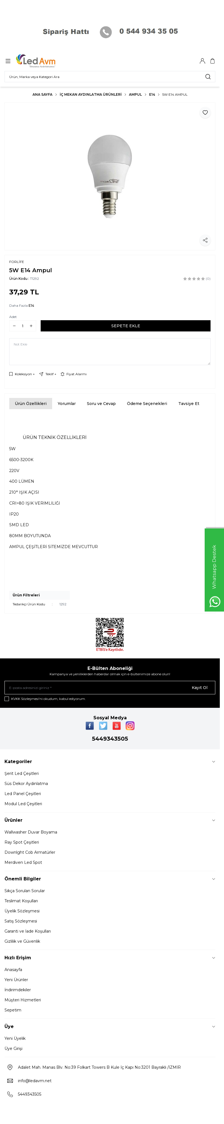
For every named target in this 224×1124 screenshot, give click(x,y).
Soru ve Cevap (101, 403)
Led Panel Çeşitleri (22, 793)
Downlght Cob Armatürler (29, 852)
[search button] (208, 76)
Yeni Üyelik (15, 1038)
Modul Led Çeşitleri (23, 803)
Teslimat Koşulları (21, 900)
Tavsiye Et (188, 403)
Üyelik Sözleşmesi (22, 911)
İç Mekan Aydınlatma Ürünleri (91, 94)
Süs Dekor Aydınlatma (26, 783)
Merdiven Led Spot (23, 862)
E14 (152, 94)
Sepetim (12, 1010)
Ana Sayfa (42, 94)
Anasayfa (13, 969)
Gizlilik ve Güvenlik (22, 941)
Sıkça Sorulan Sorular (24, 890)
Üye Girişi (13, 1048)
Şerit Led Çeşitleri (21, 773)
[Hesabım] (202, 61)
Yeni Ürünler (16, 979)
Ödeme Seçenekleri (147, 403)
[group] (110, 176)
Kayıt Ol (199, 687)
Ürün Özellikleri (31, 403)
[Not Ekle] (110, 351)
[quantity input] (23, 326)
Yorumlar (67, 403)
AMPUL (135, 94)
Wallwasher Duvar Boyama (30, 832)
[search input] (109, 76)
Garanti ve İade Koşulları (27, 931)
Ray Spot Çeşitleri (21, 842)
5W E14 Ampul (175, 94)
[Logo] (43, 61)
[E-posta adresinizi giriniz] (109, 687)
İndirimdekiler (17, 989)
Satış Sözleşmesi (20, 921)
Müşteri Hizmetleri (22, 999)
